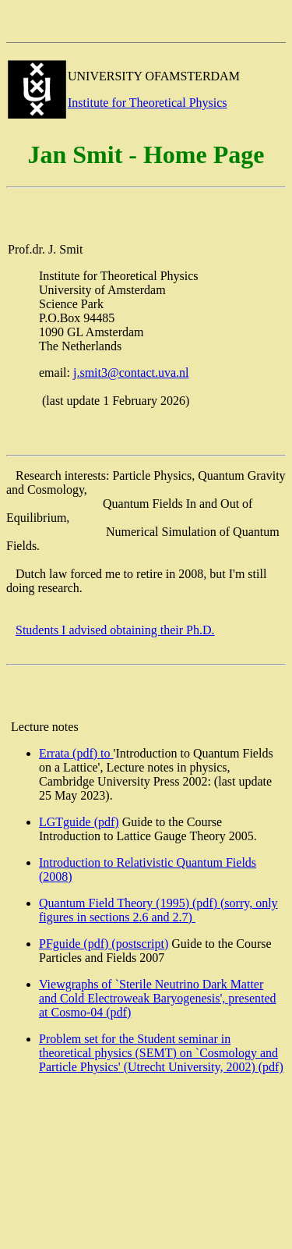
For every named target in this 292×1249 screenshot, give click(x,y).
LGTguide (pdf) (79, 822)
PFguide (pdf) (75, 943)
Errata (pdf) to (76, 753)
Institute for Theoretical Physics (147, 102)
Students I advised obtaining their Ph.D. (115, 630)
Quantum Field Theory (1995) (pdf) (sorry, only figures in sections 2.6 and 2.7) (158, 910)
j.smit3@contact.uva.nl (130, 372)
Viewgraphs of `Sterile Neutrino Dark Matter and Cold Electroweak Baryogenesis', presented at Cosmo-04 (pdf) (157, 998)
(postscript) (139, 943)
